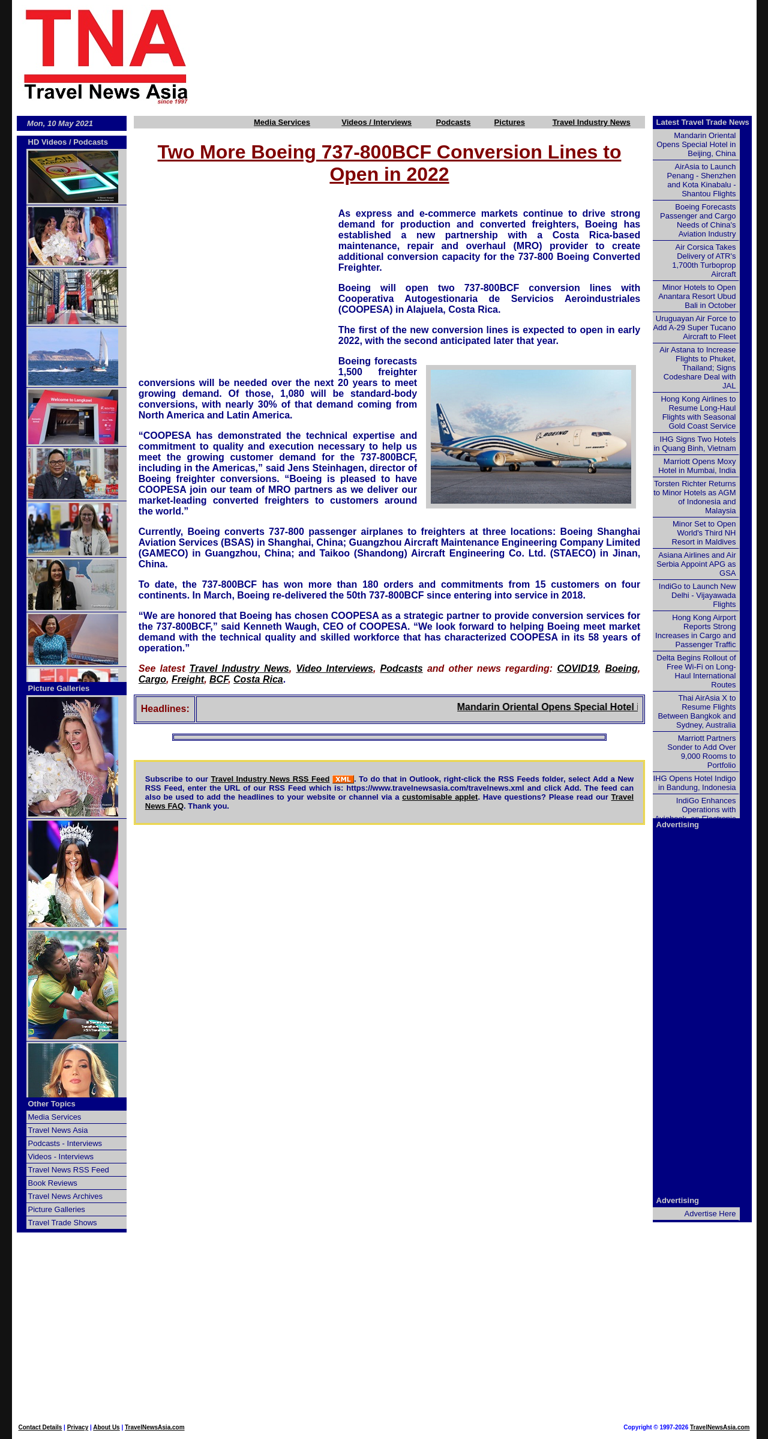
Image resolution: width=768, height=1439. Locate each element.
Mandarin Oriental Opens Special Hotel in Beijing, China (612, 707)
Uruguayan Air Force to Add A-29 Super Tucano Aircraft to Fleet (694, 327)
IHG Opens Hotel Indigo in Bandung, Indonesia (694, 783)
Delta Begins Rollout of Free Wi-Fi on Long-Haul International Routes (696, 671)
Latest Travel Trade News (702, 122)
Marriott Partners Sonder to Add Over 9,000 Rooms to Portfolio (701, 752)
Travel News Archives (65, 1196)
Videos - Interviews (61, 1156)
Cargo (152, 679)
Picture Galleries (59, 688)
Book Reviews (52, 1182)
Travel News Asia (58, 1130)
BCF (218, 679)
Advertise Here (710, 1213)
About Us (106, 1427)
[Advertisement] (493, 56)
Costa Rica (258, 679)
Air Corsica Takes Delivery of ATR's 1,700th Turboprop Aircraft (704, 261)
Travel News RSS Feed (68, 1169)
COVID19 (577, 668)
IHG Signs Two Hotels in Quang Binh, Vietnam (694, 444)
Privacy (78, 1427)
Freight (188, 679)
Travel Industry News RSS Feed (270, 778)
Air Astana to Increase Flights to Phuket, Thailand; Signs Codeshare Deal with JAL (697, 367)
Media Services (282, 122)
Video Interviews (334, 668)
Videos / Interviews (376, 122)
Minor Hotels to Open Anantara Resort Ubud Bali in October (697, 296)
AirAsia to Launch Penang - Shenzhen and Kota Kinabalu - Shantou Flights (701, 180)
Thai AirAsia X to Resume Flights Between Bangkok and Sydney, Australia (697, 711)
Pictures (509, 122)
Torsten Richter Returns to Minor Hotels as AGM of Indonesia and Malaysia (694, 497)
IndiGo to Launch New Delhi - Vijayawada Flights (697, 595)
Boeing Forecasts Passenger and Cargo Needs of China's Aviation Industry (698, 220)
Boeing (621, 668)
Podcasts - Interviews (65, 1143)
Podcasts (453, 122)
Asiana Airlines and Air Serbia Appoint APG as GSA (696, 564)
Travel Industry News (592, 122)
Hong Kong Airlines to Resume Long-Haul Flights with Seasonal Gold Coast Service (698, 412)
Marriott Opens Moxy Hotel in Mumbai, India (697, 466)
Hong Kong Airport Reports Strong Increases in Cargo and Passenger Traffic (695, 631)
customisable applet (440, 796)
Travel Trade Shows (62, 1222)
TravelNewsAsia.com (155, 1427)
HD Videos (47, 141)
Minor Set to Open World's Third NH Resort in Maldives (704, 532)
